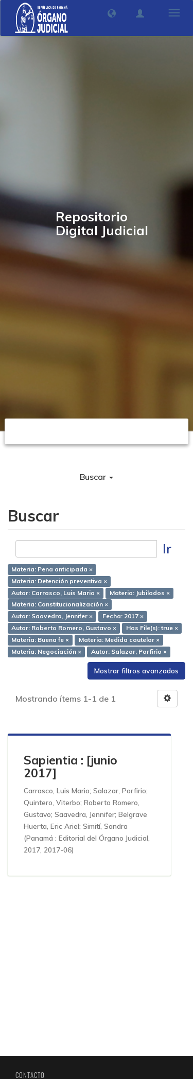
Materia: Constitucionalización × (59, 604)
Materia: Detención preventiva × (59, 581)
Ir (167, 548)
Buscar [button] (96, 477)
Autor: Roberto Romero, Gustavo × (63, 628)
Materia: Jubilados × (140, 593)
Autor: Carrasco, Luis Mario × (55, 593)
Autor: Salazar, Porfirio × (129, 651)
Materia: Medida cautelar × (119, 639)
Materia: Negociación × (46, 651)
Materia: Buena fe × (40, 639)
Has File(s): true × (152, 628)
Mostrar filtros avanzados (136, 670)
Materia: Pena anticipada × (52, 569)
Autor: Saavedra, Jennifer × (52, 616)
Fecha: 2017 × (123, 616)
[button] (111, 13)
